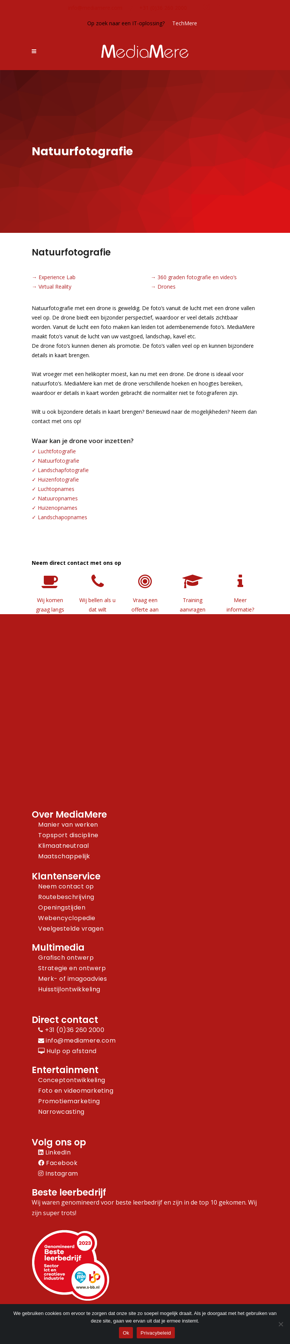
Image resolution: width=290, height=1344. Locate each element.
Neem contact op (66, 886)
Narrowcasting (61, 1111)
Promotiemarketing (69, 1101)
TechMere (184, 23)
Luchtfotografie (57, 451)
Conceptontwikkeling (71, 1080)
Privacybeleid (155, 1333)
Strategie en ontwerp (72, 968)
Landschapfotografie (63, 470)
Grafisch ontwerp (66, 957)
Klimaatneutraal (63, 845)
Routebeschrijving (66, 897)
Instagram (58, 1173)
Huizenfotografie (58, 479)
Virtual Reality (55, 286)
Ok (126, 1333)
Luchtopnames (56, 488)
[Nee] (280, 1324)
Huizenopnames (57, 507)
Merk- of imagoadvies (72, 978)
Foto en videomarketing (75, 1090)
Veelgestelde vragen (71, 928)
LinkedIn (54, 1152)
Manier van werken (68, 824)
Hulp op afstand (67, 1051)
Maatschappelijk (64, 856)
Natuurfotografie (58, 460)
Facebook (57, 1163)
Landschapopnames (62, 517)
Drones (166, 286)
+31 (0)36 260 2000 (163, 7)
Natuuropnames (58, 498)
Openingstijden (61, 907)
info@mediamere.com (95, 7)
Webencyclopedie (67, 918)
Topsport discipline (68, 835)
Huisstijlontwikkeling (69, 989)
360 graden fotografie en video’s (197, 277)
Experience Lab (57, 277)
